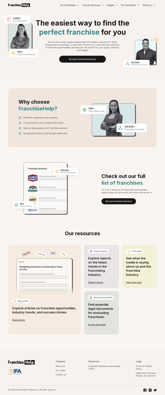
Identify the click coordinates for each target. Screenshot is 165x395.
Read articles (18, 320)
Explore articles (95, 282)
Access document (97, 325)
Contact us (61, 375)
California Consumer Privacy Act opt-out (146, 374)
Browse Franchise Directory (82, 59)
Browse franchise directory (119, 201)
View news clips (134, 282)
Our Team (60, 370)
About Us (60, 366)
